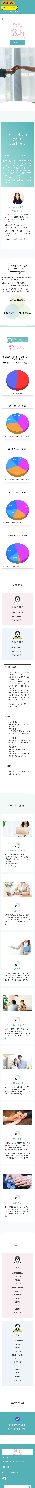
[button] (2, 18)
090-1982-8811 (17, 1424)
